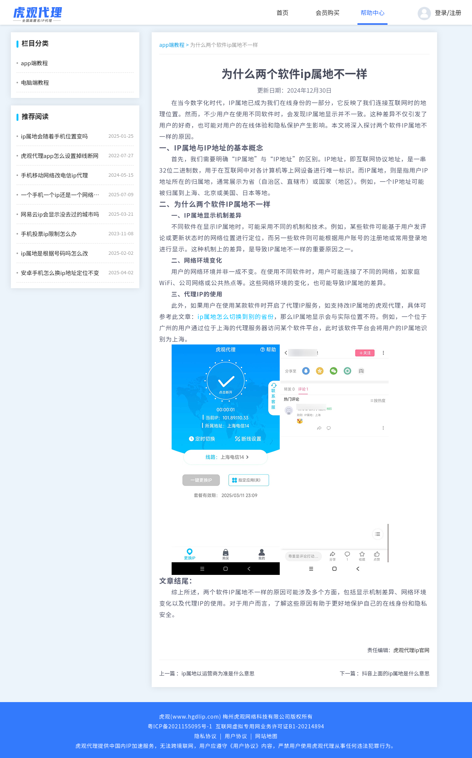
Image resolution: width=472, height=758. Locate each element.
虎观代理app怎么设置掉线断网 (60, 155)
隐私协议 (205, 736)
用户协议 (236, 736)
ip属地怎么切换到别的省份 (236, 316)
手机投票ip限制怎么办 (49, 234)
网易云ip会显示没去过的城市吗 (60, 214)
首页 (282, 12)
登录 (441, 12)
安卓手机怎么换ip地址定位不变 (60, 273)
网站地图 (266, 736)
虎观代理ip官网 (412, 650)
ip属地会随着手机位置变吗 (54, 136)
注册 (455, 12)
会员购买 (327, 12)
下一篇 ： (384, 673)
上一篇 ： (207, 673)
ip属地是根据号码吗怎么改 (54, 253)
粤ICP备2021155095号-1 (180, 726)
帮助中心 (372, 12)
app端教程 (34, 63)
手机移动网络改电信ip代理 (54, 175)
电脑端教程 (35, 82)
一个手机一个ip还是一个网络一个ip (62, 195)
